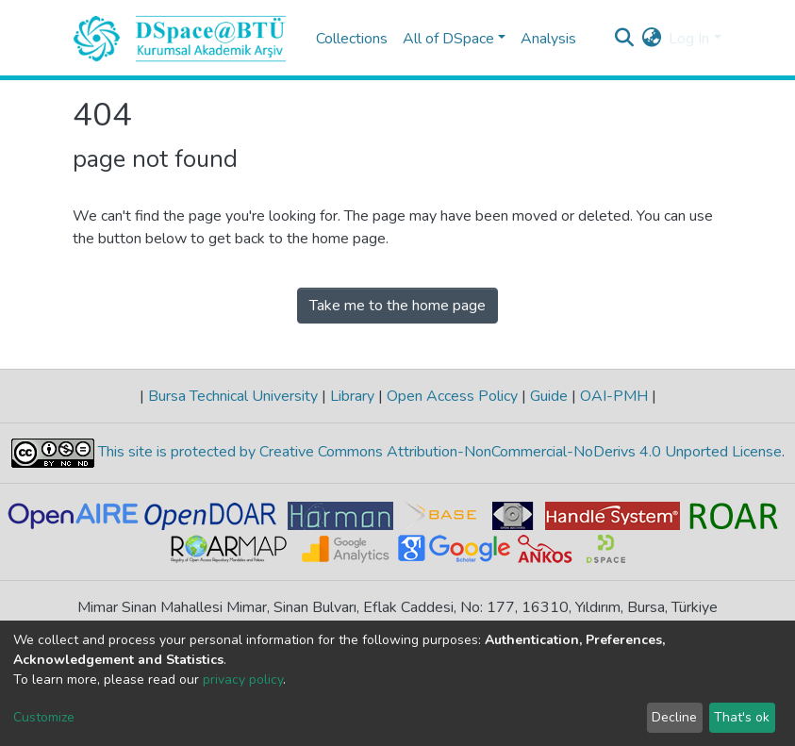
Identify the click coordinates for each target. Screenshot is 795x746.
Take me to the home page (397, 305)
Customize (44, 717)
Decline (674, 717)
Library (352, 396)
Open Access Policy (452, 396)
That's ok (742, 717)
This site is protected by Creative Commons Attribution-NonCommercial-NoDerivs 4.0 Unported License (438, 451)
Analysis (548, 38)
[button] (651, 38)
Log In (689, 38)
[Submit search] (624, 38)
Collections (352, 38)
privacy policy (243, 679)
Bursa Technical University (233, 396)
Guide (548, 396)
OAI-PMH (614, 396)
